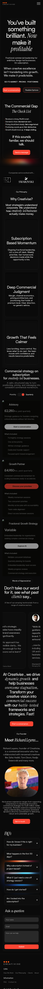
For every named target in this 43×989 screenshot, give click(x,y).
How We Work (8, 973)
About (36, 973)
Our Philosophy (20, 973)
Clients (30, 973)
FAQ (5, 982)
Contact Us (12, 982)
